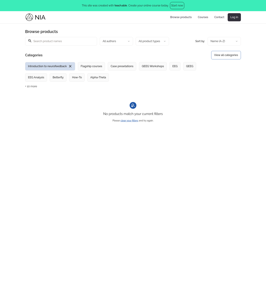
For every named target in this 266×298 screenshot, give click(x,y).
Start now (177, 5)
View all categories (226, 55)
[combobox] (116, 41)
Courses (203, 17)
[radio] (50, 66)
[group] (119, 72)
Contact (219, 17)
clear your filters (129, 120)
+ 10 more (31, 86)
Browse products (181, 17)
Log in (234, 17)
